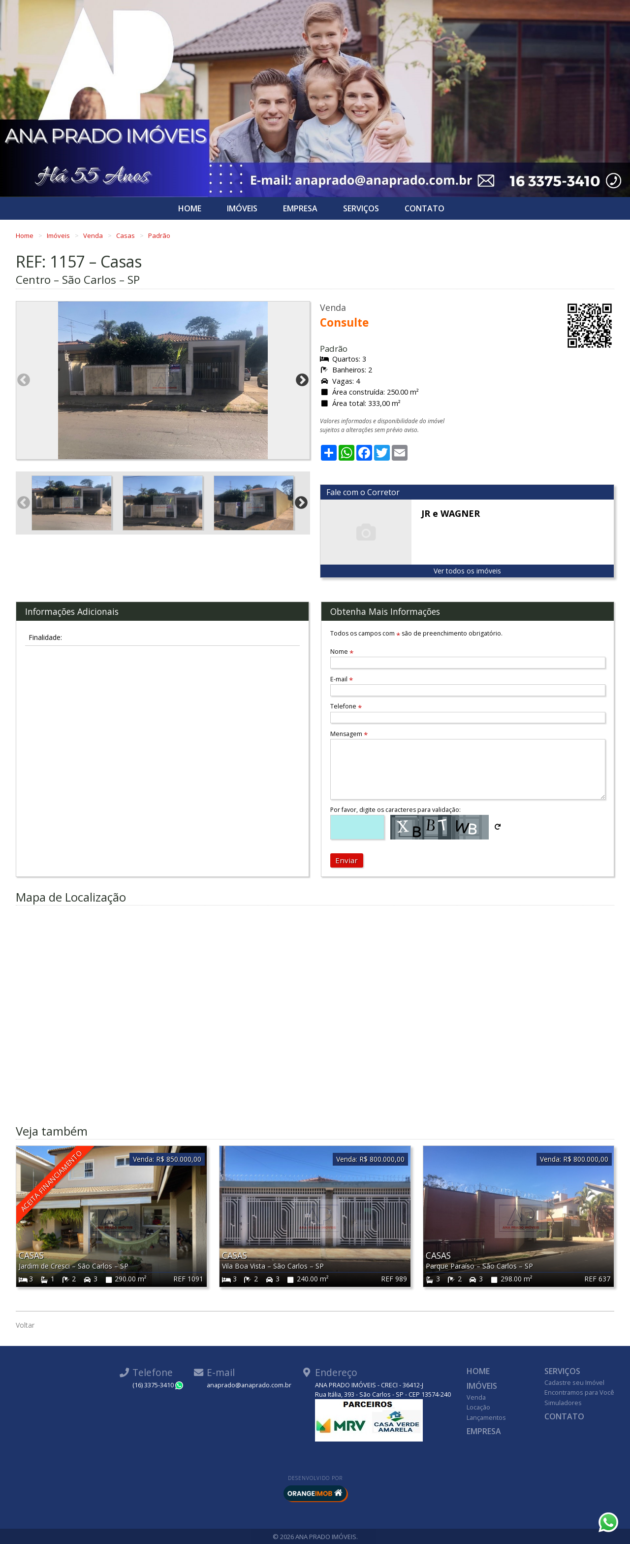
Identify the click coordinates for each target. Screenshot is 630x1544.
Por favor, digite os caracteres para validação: (395, 810)
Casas (126, 235)
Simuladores (563, 1402)
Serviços (361, 208)
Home (189, 208)
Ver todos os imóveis (467, 570)
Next (302, 380)
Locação (478, 1407)
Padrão (159, 235)
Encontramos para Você (579, 1392)
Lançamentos (486, 1417)
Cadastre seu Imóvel (574, 1382)
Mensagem (349, 734)
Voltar (25, 1325)
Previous (23, 380)
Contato (424, 208)
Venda (93, 235)
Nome (341, 651)
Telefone (346, 706)
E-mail (341, 679)
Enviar (346, 860)
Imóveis (242, 208)
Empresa (300, 208)
